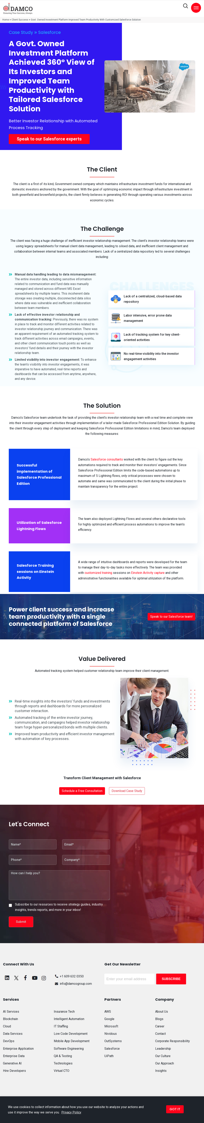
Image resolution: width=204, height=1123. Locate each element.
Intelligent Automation (69, 1019)
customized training (98, 573)
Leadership (163, 1048)
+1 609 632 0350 (69, 976)
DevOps (8, 1041)
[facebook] (25, 978)
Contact (160, 1034)
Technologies (63, 1063)
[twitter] (16, 978)
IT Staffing (61, 1026)
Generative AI (12, 1063)
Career (159, 1026)
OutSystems (113, 1041)
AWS (107, 1011)
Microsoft (111, 1026)
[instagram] (44, 978)
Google (109, 1019)
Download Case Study (127, 791)
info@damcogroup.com (73, 984)
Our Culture (163, 1056)
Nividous (110, 1034)
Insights (161, 1071)
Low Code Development (70, 1034)
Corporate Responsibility (172, 1041)
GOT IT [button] (175, 1109)
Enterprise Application (18, 1048)
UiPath (109, 1056)
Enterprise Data (14, 1056)
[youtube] (34, 978)
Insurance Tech (64, 1011)
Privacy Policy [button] (71, 1112)
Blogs (159, 1019)
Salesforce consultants (107, 459)
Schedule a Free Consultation (82, 791)
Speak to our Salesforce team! (171, 616)
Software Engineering (69, 1048)
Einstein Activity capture (148, 573)
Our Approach (164, 1063)
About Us (161, 1011)
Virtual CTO (61, 1071)
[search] (185, 6)
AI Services (11, 1011)
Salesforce (49, 32)
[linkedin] (7, 978)
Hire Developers (14, 1071)
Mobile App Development (71, 1041)
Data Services (13, 1034)
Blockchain (10, 1019)
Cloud (7, 1026)
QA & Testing (63, 1056)
